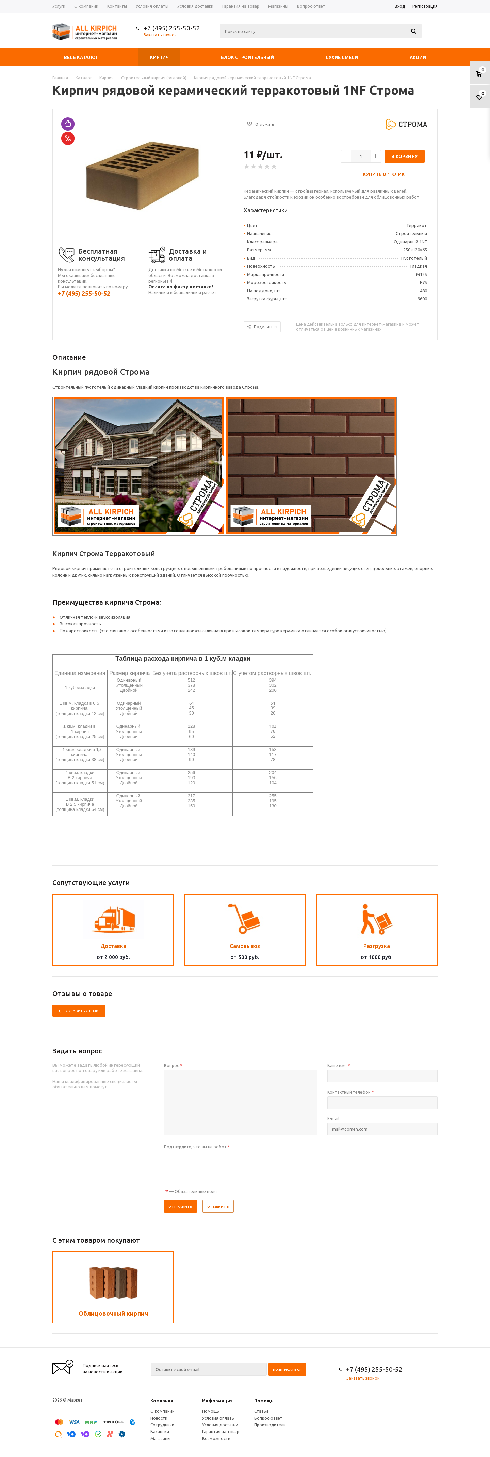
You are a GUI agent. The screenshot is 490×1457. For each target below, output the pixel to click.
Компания (161, 1400)
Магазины (160, 1438)
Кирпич (159, 57)
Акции (418, 57)
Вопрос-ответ (268, 1418)
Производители (270, 1425)
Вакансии (159, 1431)
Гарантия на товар (220, 1431)
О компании (162, 1411)
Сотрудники (162, 1425)
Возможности (216, 1438)
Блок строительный (247, 57)
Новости (158, 1418)
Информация (217, 1400)
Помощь (264, 1400)
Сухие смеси (342, 57)
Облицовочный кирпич (113, 1313)
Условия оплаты (218, 1418)
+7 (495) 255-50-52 (172, 28)
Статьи (261, 1411)
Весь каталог (81, 57)
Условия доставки (220, 1425)
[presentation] (215, 1164)
